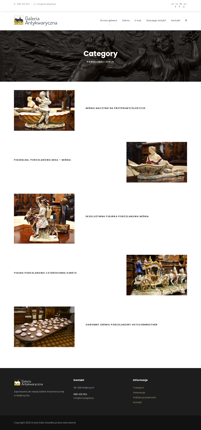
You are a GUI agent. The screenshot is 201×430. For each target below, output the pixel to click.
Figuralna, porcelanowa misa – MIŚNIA (42, 160)
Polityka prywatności (144, 397)
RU (185, 4)
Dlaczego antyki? (156, 20)
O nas (138, 20)
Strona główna (108, 20)
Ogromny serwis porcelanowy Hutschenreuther (121, 324)
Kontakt (175, 20)
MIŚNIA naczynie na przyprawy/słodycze (115, 108)
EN (173, 4)
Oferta (126, 20)
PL (181, 4)
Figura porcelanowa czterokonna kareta (45, 273)
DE (177, 4)
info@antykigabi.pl (46, 4)
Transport (138, 387)
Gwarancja (139, 392)
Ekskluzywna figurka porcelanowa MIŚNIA (117, 216)
